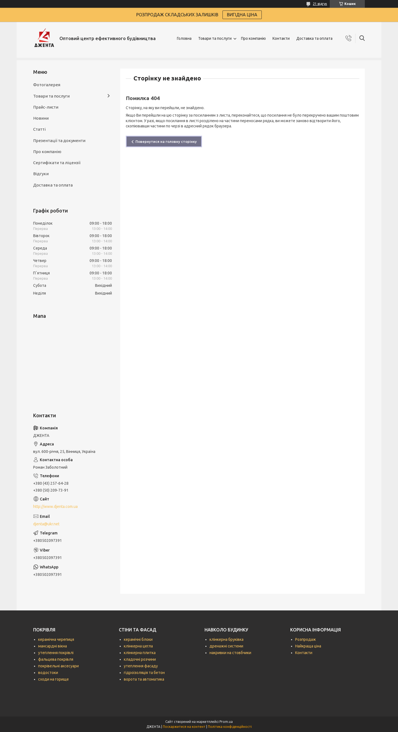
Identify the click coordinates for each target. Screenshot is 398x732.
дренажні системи (226, 646)
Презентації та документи (59, 140)
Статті (39, 129)
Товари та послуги (215, 38)
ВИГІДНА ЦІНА (242, 14)
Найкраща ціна (308, 646)
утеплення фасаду (141, 666)
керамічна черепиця (56, 639)
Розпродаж (305, 639)
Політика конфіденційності (230, 726)
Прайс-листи (45, 107)
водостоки (48, 672)
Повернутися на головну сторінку (166, 141)
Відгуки (41, 173)
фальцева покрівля (55, 659)
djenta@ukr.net (46, 524)
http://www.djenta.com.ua (55, 506)
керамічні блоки (138, 639)
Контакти (281, 38)
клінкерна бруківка (226, 639)
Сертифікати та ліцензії (56, 162)
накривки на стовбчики (230, 652)
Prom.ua (226, 721)
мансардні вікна (52, 646)
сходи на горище (53, 679)
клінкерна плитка (140, 652)
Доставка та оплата (314, 38)
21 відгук (320, 4)
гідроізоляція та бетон (144, 672)
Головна (184, 38)
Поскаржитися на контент (184, 726)
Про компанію (253, 38)
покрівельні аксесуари (58, 666)
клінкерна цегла (138, 646)
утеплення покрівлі (56, 652)
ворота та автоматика (144, 679)
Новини (41, 118)
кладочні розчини (140, 659)
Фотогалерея (46, 84)
